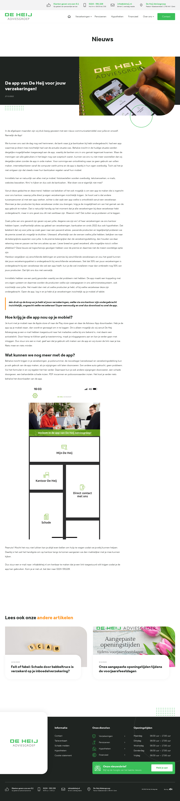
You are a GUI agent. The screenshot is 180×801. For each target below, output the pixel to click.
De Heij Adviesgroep (156, 4)
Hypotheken (117, 16)
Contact (166, 16)
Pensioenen (100, 16)
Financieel (133, 16)
